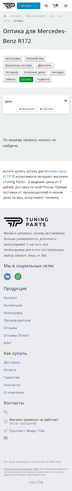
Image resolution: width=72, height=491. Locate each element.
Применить (27, 109)
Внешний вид (35, 58)
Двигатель (44, 65)
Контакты (12, 385)
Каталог (10, 298)
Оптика (26, 79)
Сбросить (46, 109)
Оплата (10, 370)
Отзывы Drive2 (16, 335)
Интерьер (11, 72)
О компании (14, 392)
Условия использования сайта (21, 469)
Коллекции (13, 305)
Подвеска (43, 79)
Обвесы (10, 79)
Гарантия (12, 377)
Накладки (57, 72)
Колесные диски (34, 72)
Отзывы (10, 328)
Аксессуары (12, 58)
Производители (17, 320)
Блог (8, 343)
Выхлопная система (18, 65)
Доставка (12, 362)
